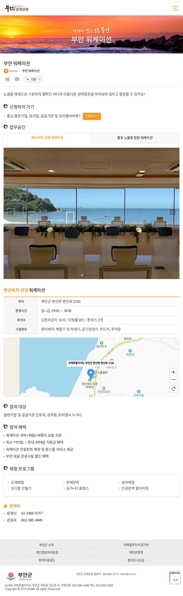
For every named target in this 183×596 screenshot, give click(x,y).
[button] (82, 275)
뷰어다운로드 (47, 560)
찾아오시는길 (136, 560)
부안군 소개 (46, 545)
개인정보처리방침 (47, 552)
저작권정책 (136, 552)
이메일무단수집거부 (136, 545)
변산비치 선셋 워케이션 (47, 138)
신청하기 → (92, 116)
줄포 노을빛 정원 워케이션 (134, 138)
